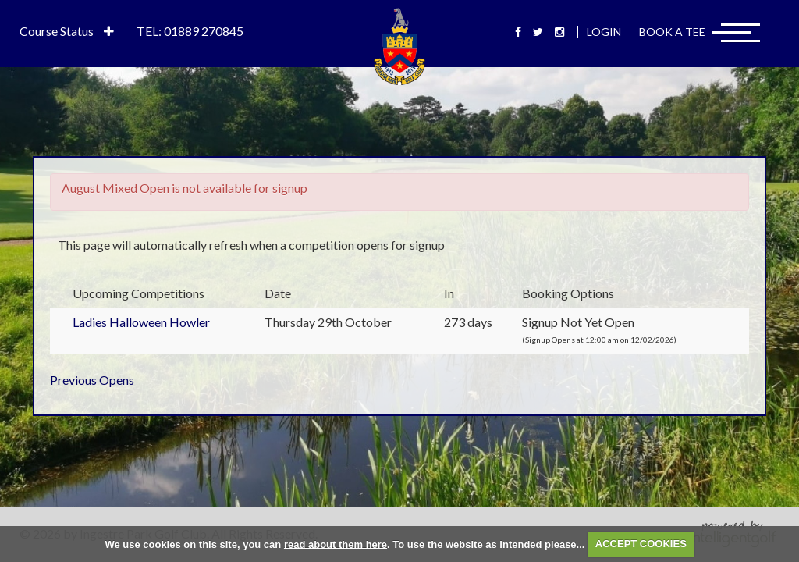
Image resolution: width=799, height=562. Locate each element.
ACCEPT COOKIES (641, 544)
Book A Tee (672, 31)
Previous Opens (92, 379)
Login (604, 31)
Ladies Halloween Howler (141, 322)
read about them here (335, 544)
